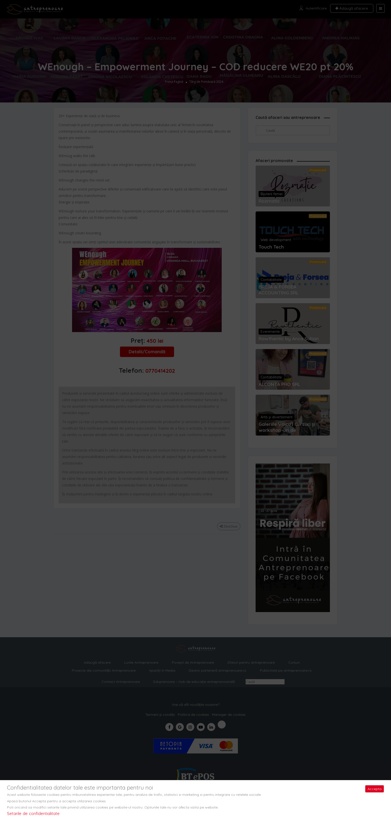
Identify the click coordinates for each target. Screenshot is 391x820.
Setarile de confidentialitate (33, 813)
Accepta (375, 789)
